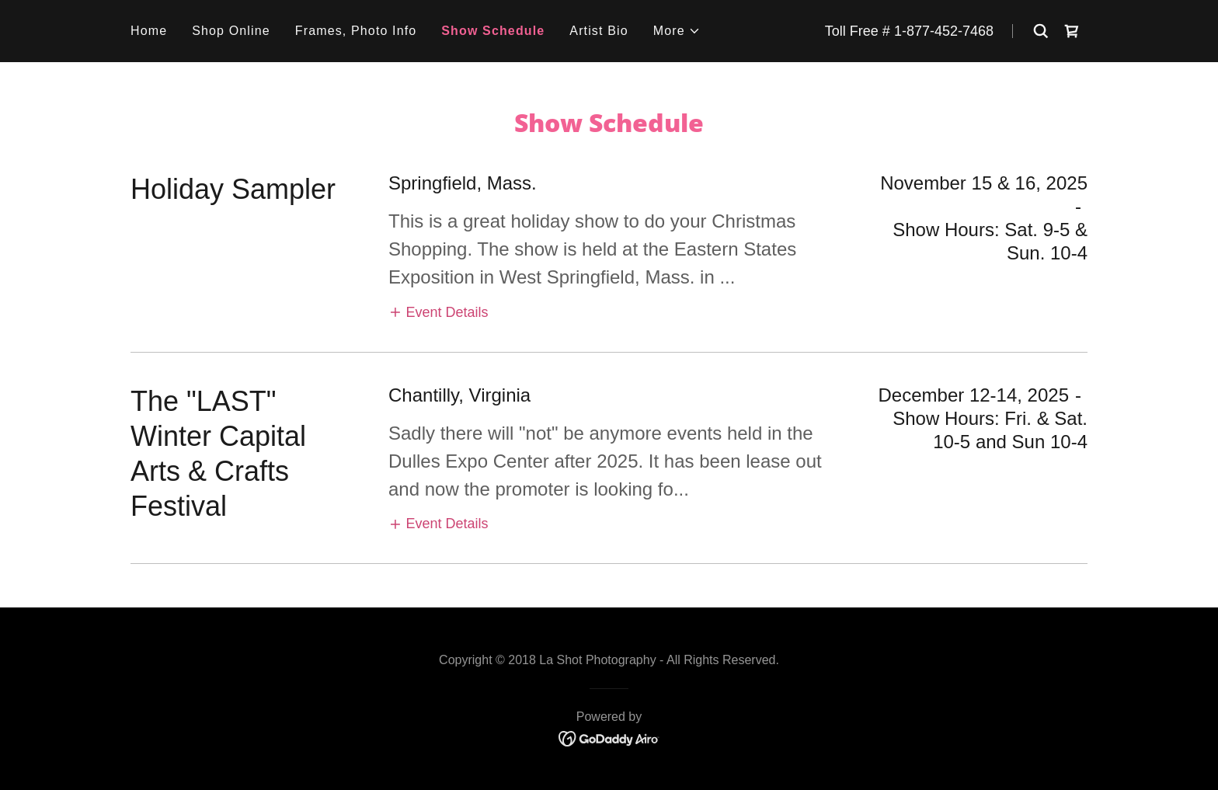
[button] (677, 31)
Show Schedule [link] (493, 30)
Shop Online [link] (231, 30)
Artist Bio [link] (598, 30)
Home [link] (148, 30)
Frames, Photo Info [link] (356, 30)
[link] (1072, 31)
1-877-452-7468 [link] (944, 31)
